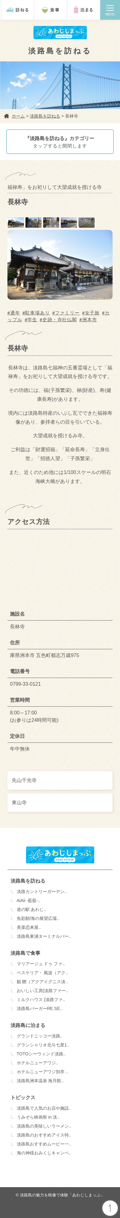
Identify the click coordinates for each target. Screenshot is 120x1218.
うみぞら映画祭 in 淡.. (38, 1117)
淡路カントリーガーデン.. (42, 891)
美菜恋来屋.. (29, 927)
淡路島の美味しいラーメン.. (44, 1126)
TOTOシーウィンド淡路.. (41, 1053)
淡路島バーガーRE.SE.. (40, 1008)
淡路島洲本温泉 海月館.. (40, 1080)
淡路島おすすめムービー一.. (44, 1143)
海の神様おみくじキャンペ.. (44, 1152)
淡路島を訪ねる (28, 880)
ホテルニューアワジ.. (37, 1062)
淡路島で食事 (25, 953)
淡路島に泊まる (28, 1025)
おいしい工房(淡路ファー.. (42, 990)
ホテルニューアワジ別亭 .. (42, 1071)
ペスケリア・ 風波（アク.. (42, 972)
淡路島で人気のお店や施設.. (44, 1108)
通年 (15, 312)
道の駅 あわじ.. (32, 909)
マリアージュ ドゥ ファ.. (41, 963)
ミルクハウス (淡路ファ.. (41, 999)
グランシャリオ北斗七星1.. (43, 1044)
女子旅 (92, 312)
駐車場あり (37, 312)
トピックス (23, 1097)
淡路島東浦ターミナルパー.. (44, 936)
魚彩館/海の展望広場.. (38, 918)
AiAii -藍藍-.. (29, 900)
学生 (32, 319)
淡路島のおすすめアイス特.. (44, 1135)
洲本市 (89, 319)
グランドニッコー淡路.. (40, 1035)
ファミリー (67, 312)
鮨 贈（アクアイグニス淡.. (42, 981)
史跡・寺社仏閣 (59, 319)
